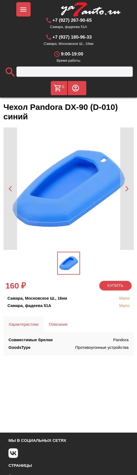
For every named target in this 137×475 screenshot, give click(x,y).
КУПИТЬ (115, 285)
